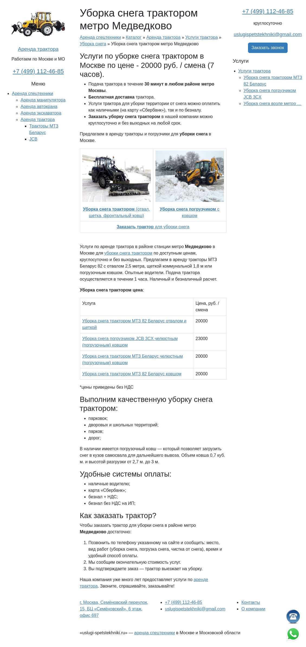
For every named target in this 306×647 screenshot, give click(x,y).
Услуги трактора (201, 37)
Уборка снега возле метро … (273, 103)
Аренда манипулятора (43, 100)
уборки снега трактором (128, 253)
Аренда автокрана (39, 106)
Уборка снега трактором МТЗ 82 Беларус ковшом (131, 374)
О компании (253, 609)
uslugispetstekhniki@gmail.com (268, 34)
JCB (33, 139)
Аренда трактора (38, 49)
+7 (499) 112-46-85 (38, 71)
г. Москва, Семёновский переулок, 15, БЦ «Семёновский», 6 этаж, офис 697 (114, 609)
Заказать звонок (268, 47)
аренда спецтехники (154, 632)
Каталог (133, 37)
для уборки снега (153, 226)
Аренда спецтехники (32, 93)
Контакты (250, 602)
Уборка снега (93, 44)
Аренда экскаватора (41, 113)
